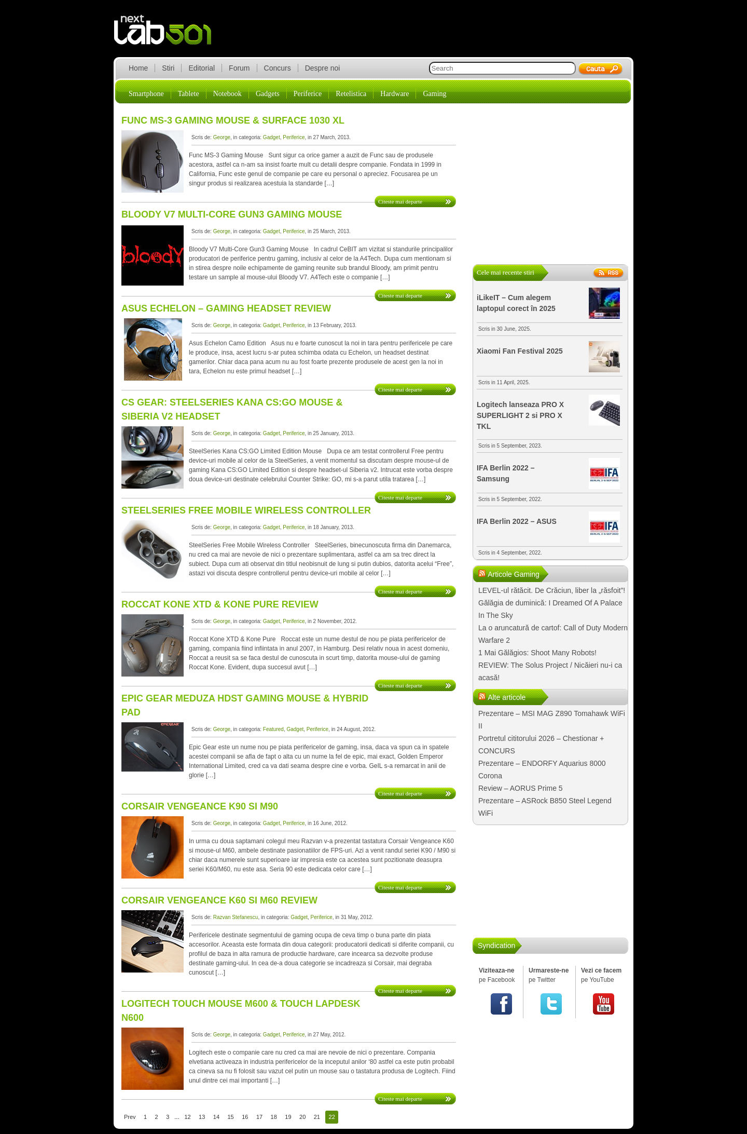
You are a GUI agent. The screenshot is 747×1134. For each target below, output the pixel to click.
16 (245, 1117)
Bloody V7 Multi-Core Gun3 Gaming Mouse (231, 214)
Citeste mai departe (400, 201)
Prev (130, 1117)
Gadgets (268, 94)
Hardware (394, 94)
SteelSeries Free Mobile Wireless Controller (246, 510)
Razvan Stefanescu (235, 917)
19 (288, 1117)
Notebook (227, 94)
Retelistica (351, 94)
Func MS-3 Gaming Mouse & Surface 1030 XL (232, 120)
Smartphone (146, 94)
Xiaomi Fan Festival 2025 (520, 351)
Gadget (271, 137)
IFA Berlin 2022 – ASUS (517, 521)
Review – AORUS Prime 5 (520, 788)
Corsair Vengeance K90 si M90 (199, 806)
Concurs (277, 68)
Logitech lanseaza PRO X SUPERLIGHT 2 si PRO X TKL (520, 415)
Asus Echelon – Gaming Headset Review (226, 308)
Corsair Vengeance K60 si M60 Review (219, 900)
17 (259, 1117)
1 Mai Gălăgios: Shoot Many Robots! (537, 653)
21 (317, 1117)
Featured (273, 729)
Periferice (308, 94)
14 (216, 1117)
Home (138, 68)
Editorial (201, 68)
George (221, 137)
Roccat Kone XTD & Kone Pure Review (220, 604)
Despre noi (322, 68)
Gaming (434, 94)
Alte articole (506, 697)
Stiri (168, 68)
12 (187, 1117)
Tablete (188, 94)
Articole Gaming (514, 574)
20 (302, 1117)
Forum (239, 68)
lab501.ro (168, 36)
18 (274, 1117)
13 (202, 1117)
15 (231, 1117)
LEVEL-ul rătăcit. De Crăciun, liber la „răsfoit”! (551, 590)
